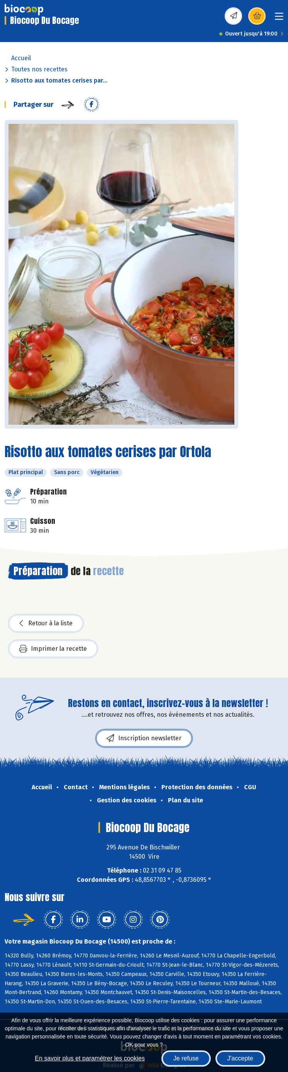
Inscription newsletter (144, 738)
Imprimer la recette (53, 649)
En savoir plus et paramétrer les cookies (90, 1058)
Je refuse (186, 1058)
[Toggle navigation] (279, 19)
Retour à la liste (46, 623)
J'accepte (240, 1058)
